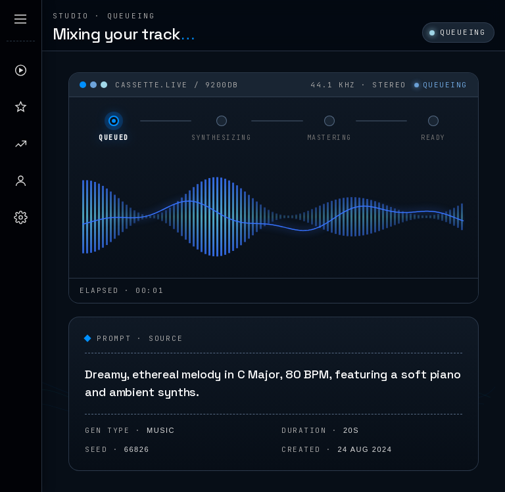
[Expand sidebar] (20, 19)
